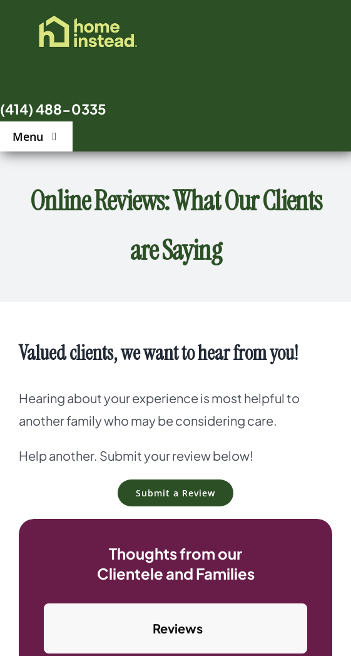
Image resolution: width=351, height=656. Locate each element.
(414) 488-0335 (53, 109)
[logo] (88, 18)
